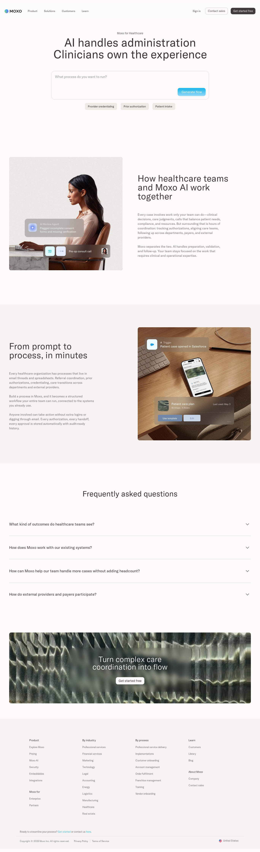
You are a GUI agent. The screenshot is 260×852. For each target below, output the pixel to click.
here (88, 831)
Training (139, 787)
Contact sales (196, 785)
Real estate (88, 813)
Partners (34, 805)
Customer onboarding (147, 760)
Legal (85, 773)
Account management (147, 767)
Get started (64, 831)
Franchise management (148, 780)
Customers (194, 747)
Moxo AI (33, 760)
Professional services (94, 747)
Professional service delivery (150, 747)
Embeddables (36, 773)
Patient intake (163, 106)
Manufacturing (90, 800)
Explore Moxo (36, 747)
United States (231, 840)
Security (33, 767)
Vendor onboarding (145, 793)
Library (192, 753)
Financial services (92, 753)
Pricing (33, 753)
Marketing (87, 760)
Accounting (88, 780)
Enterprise (35, 798)
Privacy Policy (81, 841)
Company (193, 778)
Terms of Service (100, 841)
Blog (190, 760)
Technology (88, 767)
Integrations (35, 780)
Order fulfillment (144, 773)
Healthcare (88, 806)
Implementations (144, 753)
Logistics (87, 793)
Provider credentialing (101, 106)
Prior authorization (135, 106)
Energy (86, 787)
